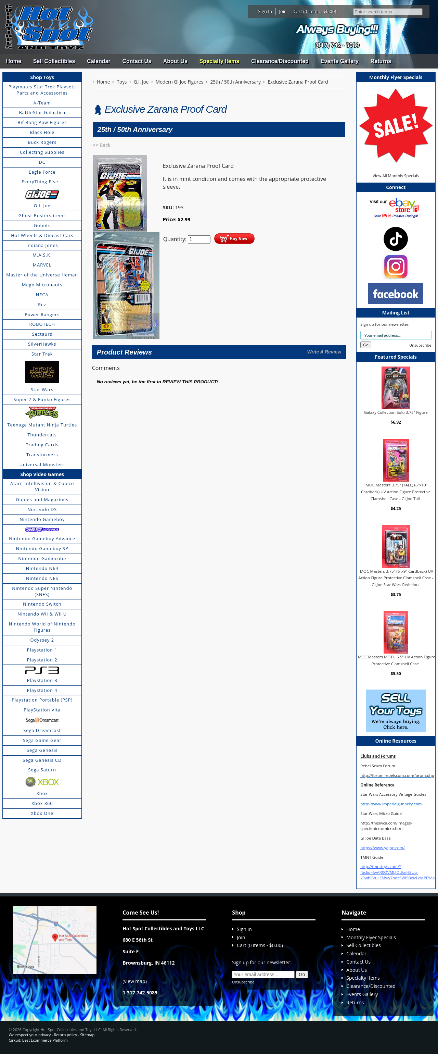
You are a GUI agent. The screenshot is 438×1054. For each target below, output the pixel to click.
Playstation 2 (42, 660)
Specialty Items (219, 61)
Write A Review (324, 352)
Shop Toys (42, 77)
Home (13, 61)
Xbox (42, 793)
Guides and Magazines (42, 499)
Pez (42, 304)
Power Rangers (42, 314)
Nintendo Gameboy (42, 519)
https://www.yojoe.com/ (382, 847)
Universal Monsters (42, 464)
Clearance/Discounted (280, 61)
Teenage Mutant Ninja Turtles (42, 425)
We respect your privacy (30, 1034)
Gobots (42, 225)
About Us (175, 61)
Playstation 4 (42, 690)
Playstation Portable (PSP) (42, 700)
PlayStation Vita (42, 710)
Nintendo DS (42, 509)
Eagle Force (42, 172)
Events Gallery (340, 61)
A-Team (42, 103)
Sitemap (87, 1034)
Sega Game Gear (42, 740)
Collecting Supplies (42, 152)
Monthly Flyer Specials (371, 937)
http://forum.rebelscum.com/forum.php (397, 775)
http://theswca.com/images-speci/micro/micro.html (386, 825)
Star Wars (42, 389)
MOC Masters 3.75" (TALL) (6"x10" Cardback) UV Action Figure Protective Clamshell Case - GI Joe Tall (395, 491)
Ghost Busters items (42, 215)
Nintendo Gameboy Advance (42, 538)
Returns (381, 61)
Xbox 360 (42, 803)
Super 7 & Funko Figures (42, 399)
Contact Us (136, 61)
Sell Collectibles (54, 61)
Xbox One (42, 813)
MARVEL (42, 265)
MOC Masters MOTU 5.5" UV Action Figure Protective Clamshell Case (396, 660)
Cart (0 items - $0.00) (315, 11)
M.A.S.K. (42, 255)
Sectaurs (42, 334)
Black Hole (42, 132)
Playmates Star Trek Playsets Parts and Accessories (42, 90)
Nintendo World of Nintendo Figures (42, 627)
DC (42, 162)
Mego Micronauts (42, 285)
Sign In (265, 11)
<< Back (102, 145)
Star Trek (42, 354)
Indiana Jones (42, 245)
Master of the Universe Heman (42, 275)
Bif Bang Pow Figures (42, 122)
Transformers (42, 454)
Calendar (98, 61)
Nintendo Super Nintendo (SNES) (42, 591)
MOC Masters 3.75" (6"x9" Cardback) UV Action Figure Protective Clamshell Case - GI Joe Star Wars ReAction (395, 578)
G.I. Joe (42, 205)
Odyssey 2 (42, 640)
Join (283, 11)
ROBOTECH (42, 324)
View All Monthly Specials (396, 175)
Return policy (65, 1034)
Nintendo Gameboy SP (42, 548)
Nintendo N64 (42, 568)
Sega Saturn (42, 770)
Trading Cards (42, 445)
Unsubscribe (420, 345)
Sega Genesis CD (42, 760)
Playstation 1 (42, 650)
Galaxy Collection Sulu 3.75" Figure (396, 412)
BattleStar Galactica (42, 112)
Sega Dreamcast (42, 730)
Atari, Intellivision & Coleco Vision (42, 486)
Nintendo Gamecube (42, 558)
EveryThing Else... (42, 181)
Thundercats (41, 435)
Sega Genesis (42, 750)
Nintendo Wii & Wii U (42, 614)
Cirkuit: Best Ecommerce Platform (38, 1040)
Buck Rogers (42, 142)
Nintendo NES (42, 578)
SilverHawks (42, 344)
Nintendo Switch (42, 604)
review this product (190, 381)
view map (134, 981)
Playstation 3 (42, 680)
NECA (42, 295)
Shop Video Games (42, 474)
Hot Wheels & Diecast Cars (42, 235)
